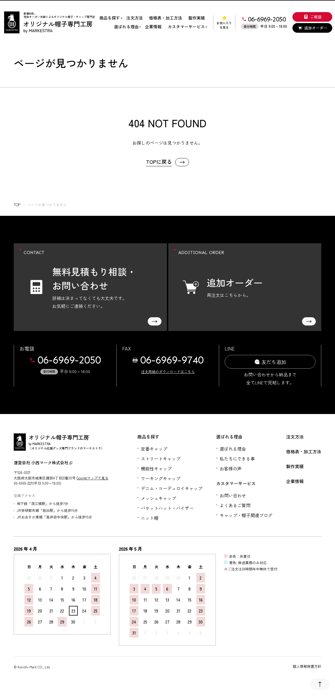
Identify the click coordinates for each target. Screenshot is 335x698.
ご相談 (312, 17)
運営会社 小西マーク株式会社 (43, 462)
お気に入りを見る (224, 22)
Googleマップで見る (92, 478)
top (17, 204)
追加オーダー (312, 28)
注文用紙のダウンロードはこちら (168, 371)
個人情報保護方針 (307, 666)
